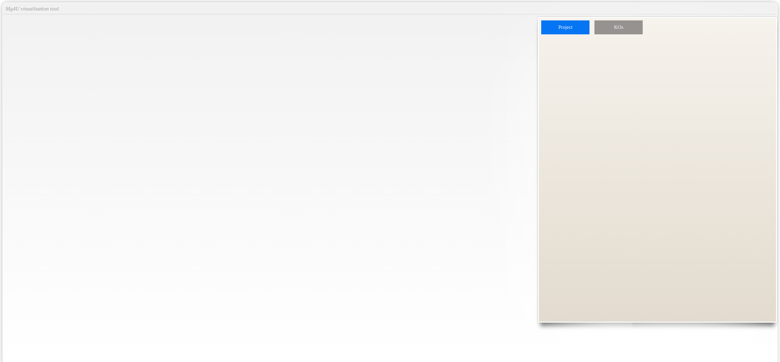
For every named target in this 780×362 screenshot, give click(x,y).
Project (566, 27)
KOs (618, 27)
